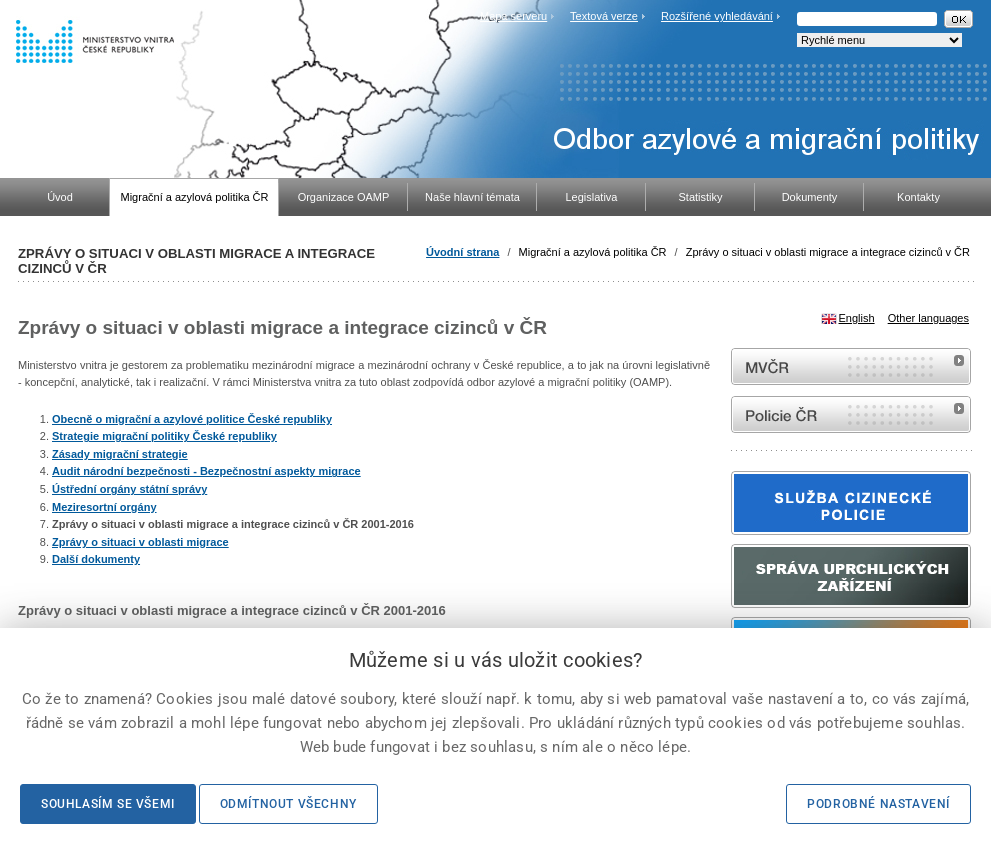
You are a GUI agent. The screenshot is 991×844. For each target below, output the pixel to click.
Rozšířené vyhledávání (717, 16)
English (857, 318)
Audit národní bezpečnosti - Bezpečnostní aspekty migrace (206, 471)
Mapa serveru (513, 16)
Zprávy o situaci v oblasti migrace (140, 542)
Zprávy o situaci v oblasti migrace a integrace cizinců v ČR (828, 252)
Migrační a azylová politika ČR (593, 252)
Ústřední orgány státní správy (129, 489)
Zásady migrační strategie (120, 454)
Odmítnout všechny (288, 804)
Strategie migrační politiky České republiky (164, 436)
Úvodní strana (462, 252)
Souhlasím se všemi (108, 804)
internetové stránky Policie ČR (851, 414)
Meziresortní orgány (104, 507)
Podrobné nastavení (878, 804)
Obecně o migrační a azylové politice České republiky (192, 419)
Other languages (928, 318)
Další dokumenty (96, 559)
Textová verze (604, 16)
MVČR (851, 366)
